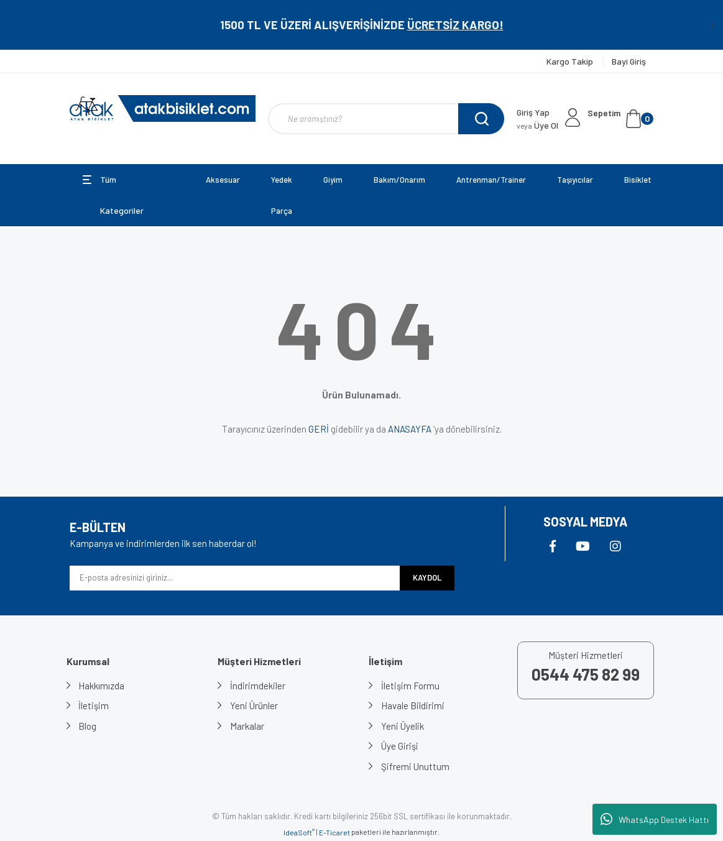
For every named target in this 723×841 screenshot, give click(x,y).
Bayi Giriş (629, 61)
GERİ (318, 428)
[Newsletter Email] (235, 578)
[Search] (386, 118)
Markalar (247, 726)
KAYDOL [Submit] (427, 577)
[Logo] (163, 108)
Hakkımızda (102, 685)
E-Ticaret (334, 832)
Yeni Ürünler (254, 705)
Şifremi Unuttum (415, 766)
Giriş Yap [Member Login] (533, 112)
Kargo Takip (570, 61)
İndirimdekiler (257, 685)
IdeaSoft (299, 832)
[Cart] (620, 118)
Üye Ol (537, 125)
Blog (88, 726)
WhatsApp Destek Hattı (655, 819)
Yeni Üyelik (402, 726)
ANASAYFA (409, 428)
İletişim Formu (410, 685)
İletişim (94, 705)
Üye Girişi (399, 745)
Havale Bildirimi (412, 705)
